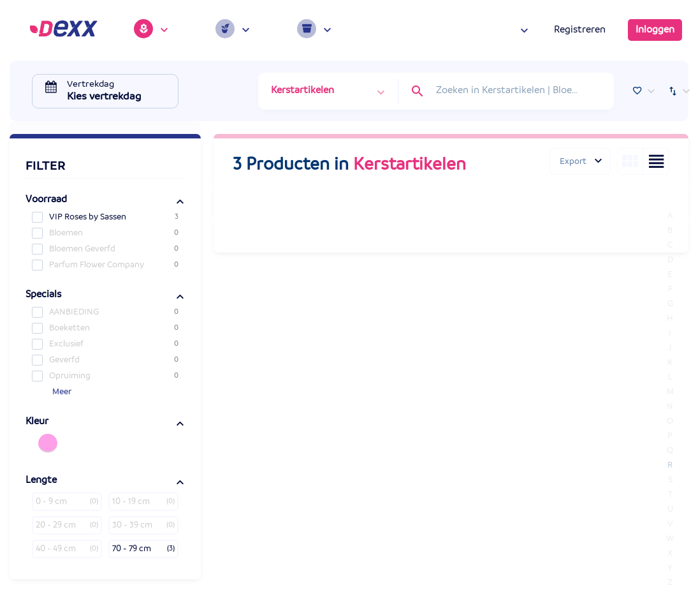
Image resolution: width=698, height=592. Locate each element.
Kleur (36, 422)
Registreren (580, 30)
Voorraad (46, 200)
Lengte (41, 480)
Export (573, 161)
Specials (43, 295)
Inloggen (655, 30)
